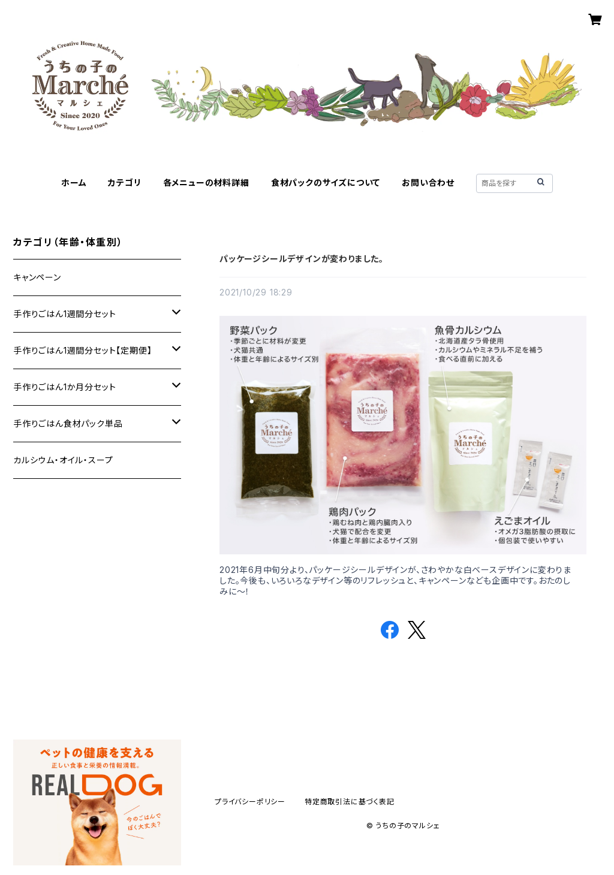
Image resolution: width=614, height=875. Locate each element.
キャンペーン (37, 277)
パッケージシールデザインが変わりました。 (301, 259)
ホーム (73, 182)
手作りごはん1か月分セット (64, 387)
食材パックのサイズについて (325, 182)
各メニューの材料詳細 (206, 182)
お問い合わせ (428, 182)
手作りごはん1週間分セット (64, 314)
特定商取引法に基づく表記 (350, 801)
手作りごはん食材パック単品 (67, 423)
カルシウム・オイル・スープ (63, 460)
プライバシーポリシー (250, 801)
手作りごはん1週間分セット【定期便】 (82, 350)
